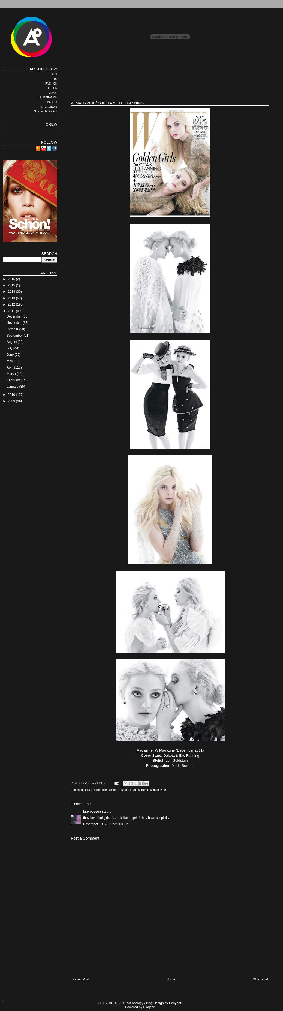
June (10, 355)
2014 (12, 292)
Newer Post (80, 979)
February (13, 380)
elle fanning (109, 789)
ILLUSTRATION (47, 97)
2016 (12, 279)
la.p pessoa (92, 811)
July (10, 348)
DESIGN (52, 88)
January (13, 386)
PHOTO (52, 78)
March (12, 374)
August (12, 342)
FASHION (51, 83)
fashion (123, 789)
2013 (12, 298)
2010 (12, 395)
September (15, 335)
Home (171, 979)
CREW (51, 124)
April (10, 367)
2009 (12, 401)
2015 (12, 285)
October (13, 329)
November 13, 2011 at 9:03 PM (105, 824)
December (15, 316)
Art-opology (135, 1003)
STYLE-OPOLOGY (45, 111)
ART (54, 74)
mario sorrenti (139, 789)
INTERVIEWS (48, 106)
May (10, 361)
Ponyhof (175, 1003)
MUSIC (53, 92)
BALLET (52, 102)
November (15, 323)
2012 (12, 304)
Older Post (260, 979)
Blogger (148, 1007)
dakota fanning (91, 789)
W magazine (158, 789)
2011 (12, 311)
